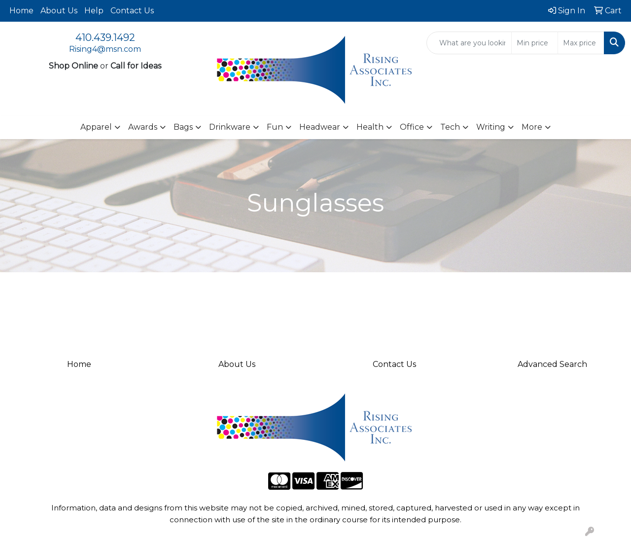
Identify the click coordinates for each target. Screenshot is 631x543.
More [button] (532, 127)
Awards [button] (142, 127)
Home (21, 10)
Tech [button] (450, 127)
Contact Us (132, 10)
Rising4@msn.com (105, 49)
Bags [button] (183, 127)
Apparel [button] (96, 127)
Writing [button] (490, 127)
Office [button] (412, 127)
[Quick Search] (469, 43)
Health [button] (370, 127)
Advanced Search (552, 364)
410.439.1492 (105, 37)
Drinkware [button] (229, 127)
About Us (58, 10)
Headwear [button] (319, 127)
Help (94, 10)
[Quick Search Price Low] (534, 43)
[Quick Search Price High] (581, 43)
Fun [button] (275, 127)
